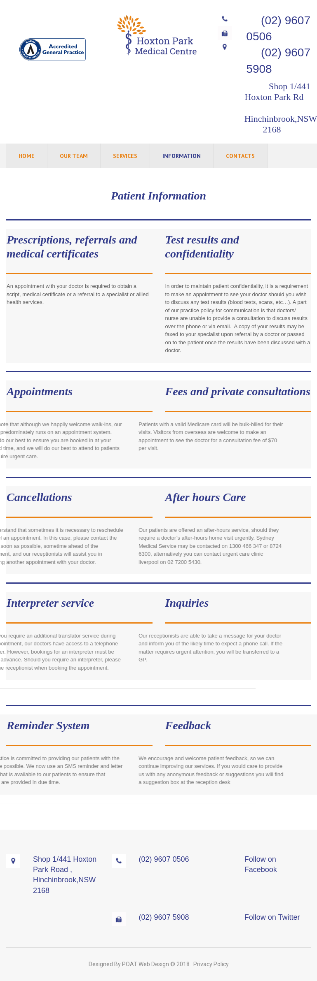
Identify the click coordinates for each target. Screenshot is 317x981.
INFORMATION (181, 156)
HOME (27, 156)
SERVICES (125, 156)
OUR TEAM (74, 156)
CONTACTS (240, 156)
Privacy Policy (211, 964)
